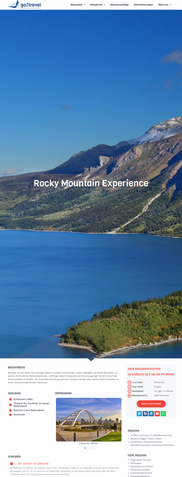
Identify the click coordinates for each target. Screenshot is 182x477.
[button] (58, 421)
